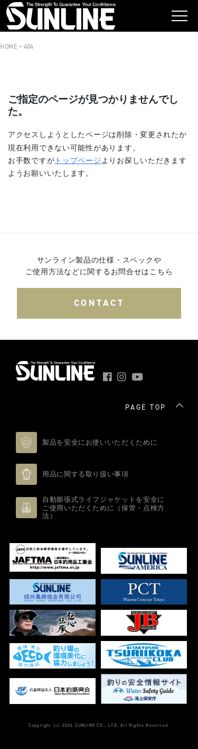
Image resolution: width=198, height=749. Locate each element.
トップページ (77, 160)
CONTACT (99, 302)
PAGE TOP (145, 407)
